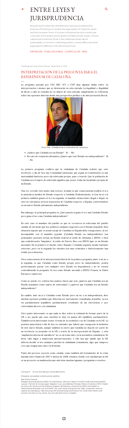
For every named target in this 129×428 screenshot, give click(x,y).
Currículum (72, 51)
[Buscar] (106, 8)
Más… (85, 51)
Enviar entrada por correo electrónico (49, 372)
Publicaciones (53, 51)
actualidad (34, 376)
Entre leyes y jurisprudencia (57, 13)
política (56, 376)
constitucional (46, 376)
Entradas (36, 51)
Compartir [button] (25, 372)
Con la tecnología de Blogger (64, 418)
